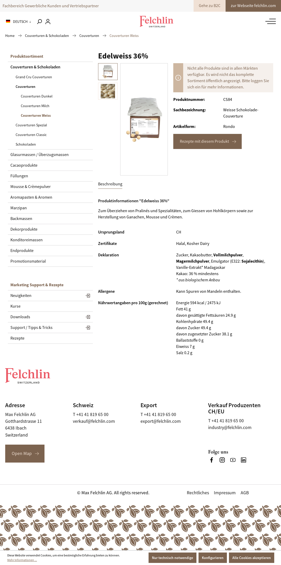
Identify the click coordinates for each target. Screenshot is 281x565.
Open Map (22, 453)
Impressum (225, 493)
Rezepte (17, 338)
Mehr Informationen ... (22, 560)
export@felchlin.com (160, 421)
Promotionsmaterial (28, 261)
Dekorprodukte (23, 229)
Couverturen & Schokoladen (35, 67)
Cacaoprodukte (23, 165)
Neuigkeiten (20, 295)
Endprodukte (22, 250)
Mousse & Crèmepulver (30, 186)
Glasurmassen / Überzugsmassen (39, 154)
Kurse (15, 306)
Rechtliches (198, 493)
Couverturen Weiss (36, 115)
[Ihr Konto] (48, 21)
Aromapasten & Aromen (31, 197)
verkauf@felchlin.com (94, 421)
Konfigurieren (212, 557)
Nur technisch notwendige (172, 557)
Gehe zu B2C (209, 5)
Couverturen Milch (35, 105)
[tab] (110, 184)
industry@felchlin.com (230, 427)
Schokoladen (26, 144)
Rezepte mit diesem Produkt (204, 141)
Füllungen (19, 176)
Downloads (20, 317)
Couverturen (25, 86)
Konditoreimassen (26, 240)
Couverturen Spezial (31, 125)
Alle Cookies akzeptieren (251, 557)
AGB (245, 493)
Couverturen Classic (31, 134)
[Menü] (269, 21)
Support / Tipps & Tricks (31, 327)
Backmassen (21, 218)
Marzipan (18, 208)
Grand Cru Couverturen (34, 77)
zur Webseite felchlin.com (253, 5)
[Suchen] (39, 21)
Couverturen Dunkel (37, 96)
